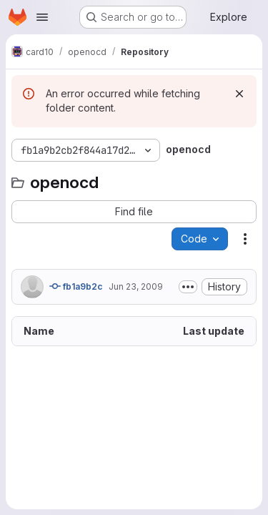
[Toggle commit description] (188, 286)
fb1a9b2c (76, 286)
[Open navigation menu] (42, 17)
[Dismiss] (239, 93)
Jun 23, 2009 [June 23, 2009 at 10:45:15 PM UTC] (136, 286)
